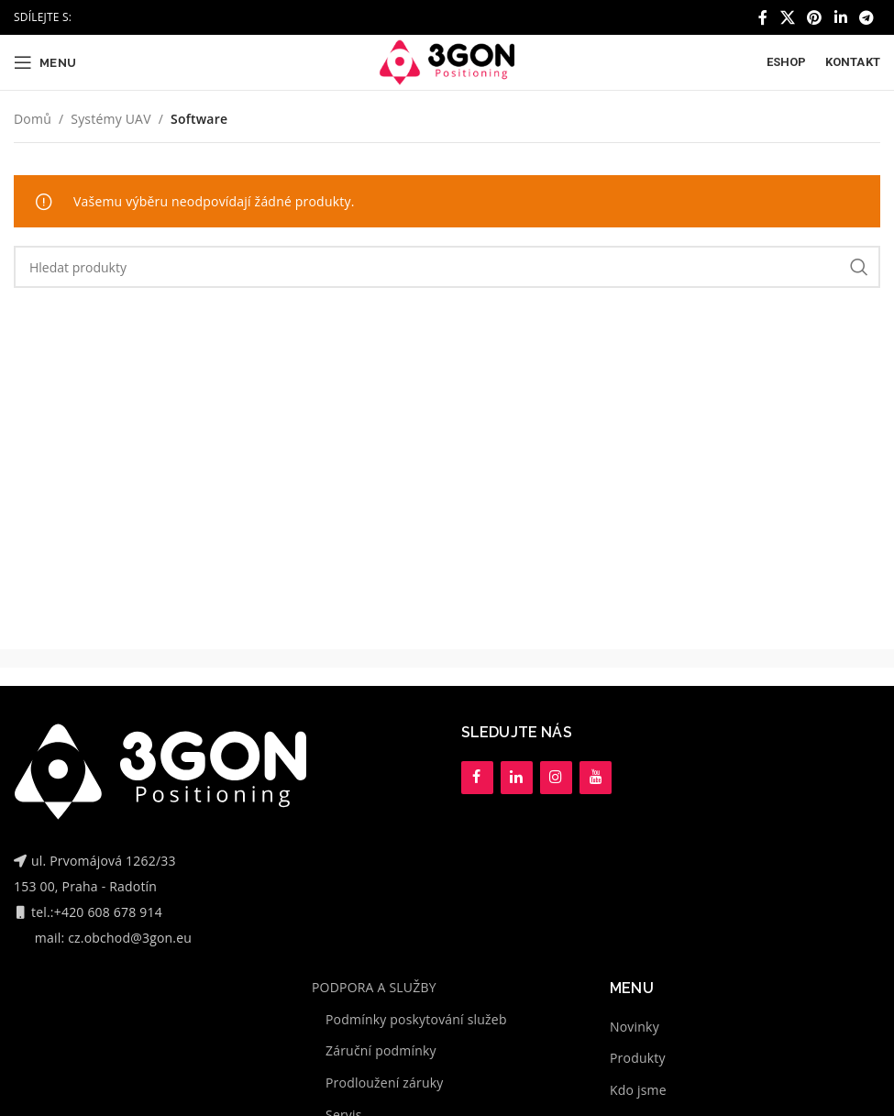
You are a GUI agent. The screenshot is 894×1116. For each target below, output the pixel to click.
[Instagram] (556, 777)
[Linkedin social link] (841, 17)
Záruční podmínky (381, 1050)
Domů (32, 118)
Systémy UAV (110, 118)
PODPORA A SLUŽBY (374, 987)
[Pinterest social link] (814, 17)
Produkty (638, 1057)
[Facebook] (477, 777)
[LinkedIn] (517, 777)
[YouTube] (595, 777)
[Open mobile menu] (45, 62)
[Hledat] (447, 267)
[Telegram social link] (866, 17)
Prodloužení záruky (384, 1082)
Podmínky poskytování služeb (416, 1019)
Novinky (634, 1026)
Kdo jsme (638, 1090)
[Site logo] (447, 61)
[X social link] (787, 17)
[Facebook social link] (763, 17)
